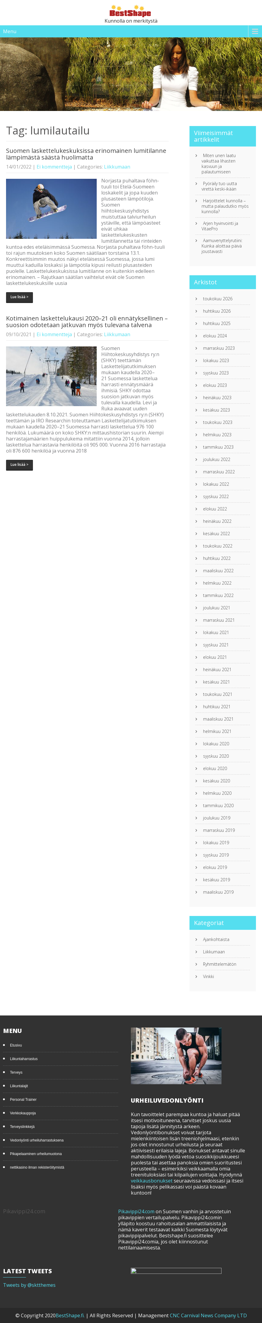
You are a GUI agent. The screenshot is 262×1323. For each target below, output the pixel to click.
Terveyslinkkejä (22, 1127)
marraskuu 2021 (219, 620)
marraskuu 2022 (219, 472)
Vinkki (208, 976)
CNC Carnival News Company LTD (208, 1315)
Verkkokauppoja (23, 1113)
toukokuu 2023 (217, 422)
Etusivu (16, 1045)
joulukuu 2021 (216, 608)
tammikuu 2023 (218, 447)
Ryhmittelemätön (219, 964)
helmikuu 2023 (217, 434)
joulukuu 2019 (216, 818)
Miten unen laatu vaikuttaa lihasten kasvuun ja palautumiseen (219, 164)
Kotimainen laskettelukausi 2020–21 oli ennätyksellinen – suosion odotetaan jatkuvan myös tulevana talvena (87, 321)
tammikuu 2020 (218, 805)
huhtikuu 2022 (217, 558)
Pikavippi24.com (136, 1211)
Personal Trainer (23, 1099)
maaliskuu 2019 (218, 892)
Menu (9, 31)
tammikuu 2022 (218, 595)
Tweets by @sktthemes (29, 1285)
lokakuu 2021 (216, 632)
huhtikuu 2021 (217, 706)
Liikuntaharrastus (23, 1059)
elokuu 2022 (215, 509)
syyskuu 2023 (216, 373)
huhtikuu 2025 (217, 323)
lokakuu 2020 (216, 744)
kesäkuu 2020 (216, 781)
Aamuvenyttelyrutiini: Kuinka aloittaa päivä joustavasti (222, 246)
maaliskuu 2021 (218, 719)
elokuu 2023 (215, 385)
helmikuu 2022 (217, 583)
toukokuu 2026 (217, 299)
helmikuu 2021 (217, 731)
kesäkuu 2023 (216, 410)
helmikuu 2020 (217, 793)
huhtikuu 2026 (217, 311)
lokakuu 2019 (216, 842)
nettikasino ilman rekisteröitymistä (37, 1167)
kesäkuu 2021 (216, 682)
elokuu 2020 (215, 768)
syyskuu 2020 (216, 756)
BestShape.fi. (71, 1315)
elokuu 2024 (215, 336)
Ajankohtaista (216, 939)
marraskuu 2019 (219, 830)
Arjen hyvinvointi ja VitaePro (220, 226)
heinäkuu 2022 (217, 521)
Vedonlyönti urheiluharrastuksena (36, 1140)
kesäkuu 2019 (216, 880)
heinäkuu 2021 (217, 669)
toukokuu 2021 (217, 694)
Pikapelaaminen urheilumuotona (36, 1154)
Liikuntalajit (19, 1086)
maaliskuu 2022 (218, 570)
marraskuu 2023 (219, 348)
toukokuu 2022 (217, 546)
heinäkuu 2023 (217, 397)
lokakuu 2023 (216, 360)
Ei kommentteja (54, 166)
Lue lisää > (19, 296)
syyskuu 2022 (216, 496)
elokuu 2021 (215, 657)
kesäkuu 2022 (216, 533)
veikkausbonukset (152, 1180)
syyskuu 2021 (216, 645)
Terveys (16, 1072)
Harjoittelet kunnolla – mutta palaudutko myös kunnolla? (225, 206)
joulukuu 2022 (216, 459)
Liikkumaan (117, 166)
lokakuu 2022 (216, 484)
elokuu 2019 (215, 867)
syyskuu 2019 (216, 855)
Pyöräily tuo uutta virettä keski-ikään (219, 186)
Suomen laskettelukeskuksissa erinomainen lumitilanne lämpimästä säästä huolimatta (86, 154)
